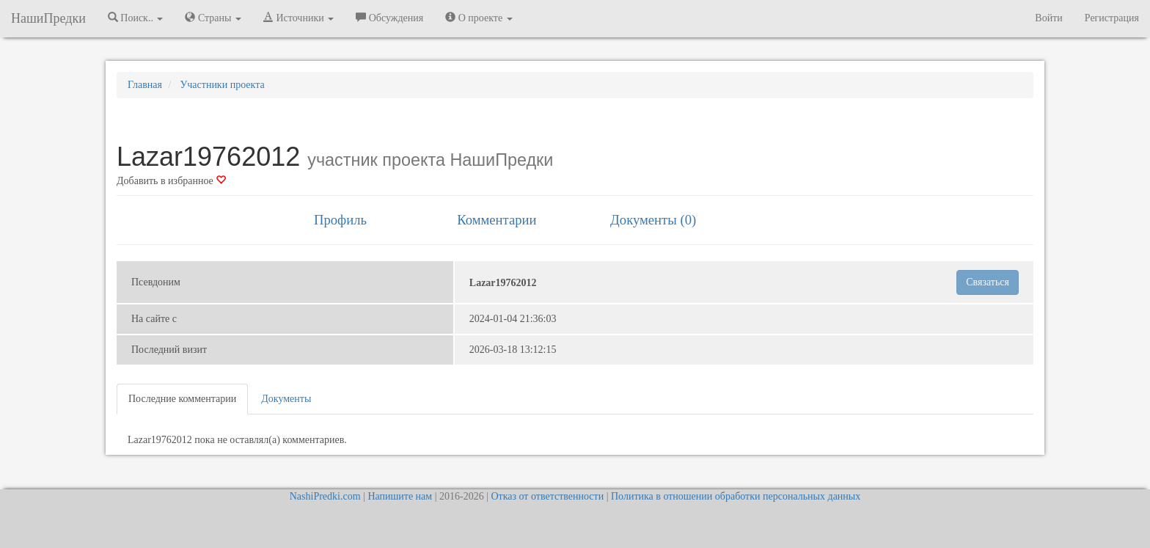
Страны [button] (213, 17)
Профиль (340, 219)
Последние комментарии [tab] (182, 398)
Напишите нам (399, 496)
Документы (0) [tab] (653, 219)
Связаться (987, 282)
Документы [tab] (286, 398)
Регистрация (1112, 17)
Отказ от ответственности (547, 496)
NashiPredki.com (325, 496)
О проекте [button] (478, 17)
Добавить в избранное (171, 180)
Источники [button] (298, 17)
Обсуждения (389, 17)
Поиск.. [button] (136, 17)
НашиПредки (48, 18)
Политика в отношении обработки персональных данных (735, 496)
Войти (1048, 17)
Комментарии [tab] (496, 219)
